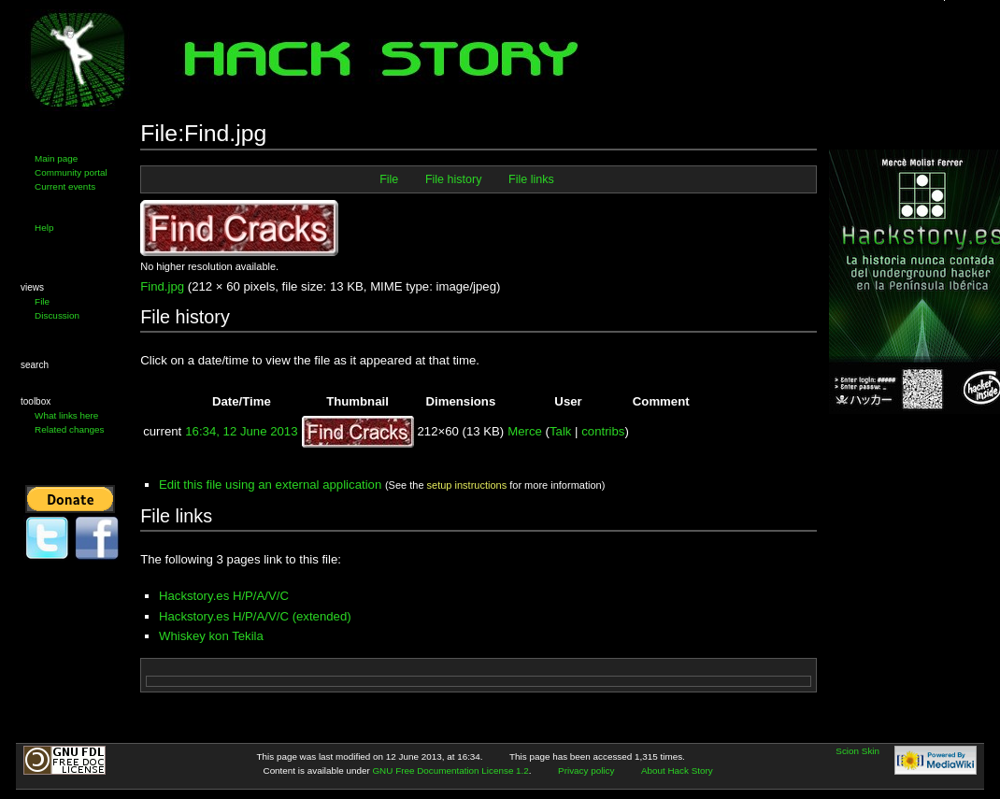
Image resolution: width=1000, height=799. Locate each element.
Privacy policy (586, 770)
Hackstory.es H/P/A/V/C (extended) (255, 616)
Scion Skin (857, 751)
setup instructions (467, 485)
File (42, 301)
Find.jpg (162, 286)
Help (44, 227)
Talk (560, 431)
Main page (56, 158)
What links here (66, 415)
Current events (65, 186)
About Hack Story (677, 770)
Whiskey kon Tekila (211, 636)
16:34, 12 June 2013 (241, 431)
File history (453, 179)
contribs (602, 431)
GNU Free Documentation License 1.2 (450, 770)
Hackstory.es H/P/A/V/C (224, 596)
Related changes (69, 429)
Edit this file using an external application (270, 485)
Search (35, 365)
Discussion (57, 315)
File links (531, 179)
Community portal (71, 172)
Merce (524, 431)
